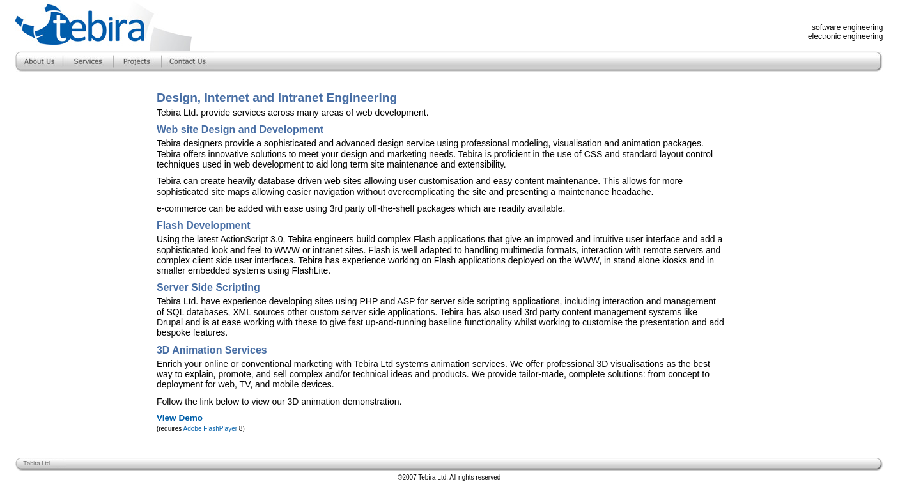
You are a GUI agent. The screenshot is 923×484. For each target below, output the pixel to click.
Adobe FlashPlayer (210, 428)
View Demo (180, 418)
